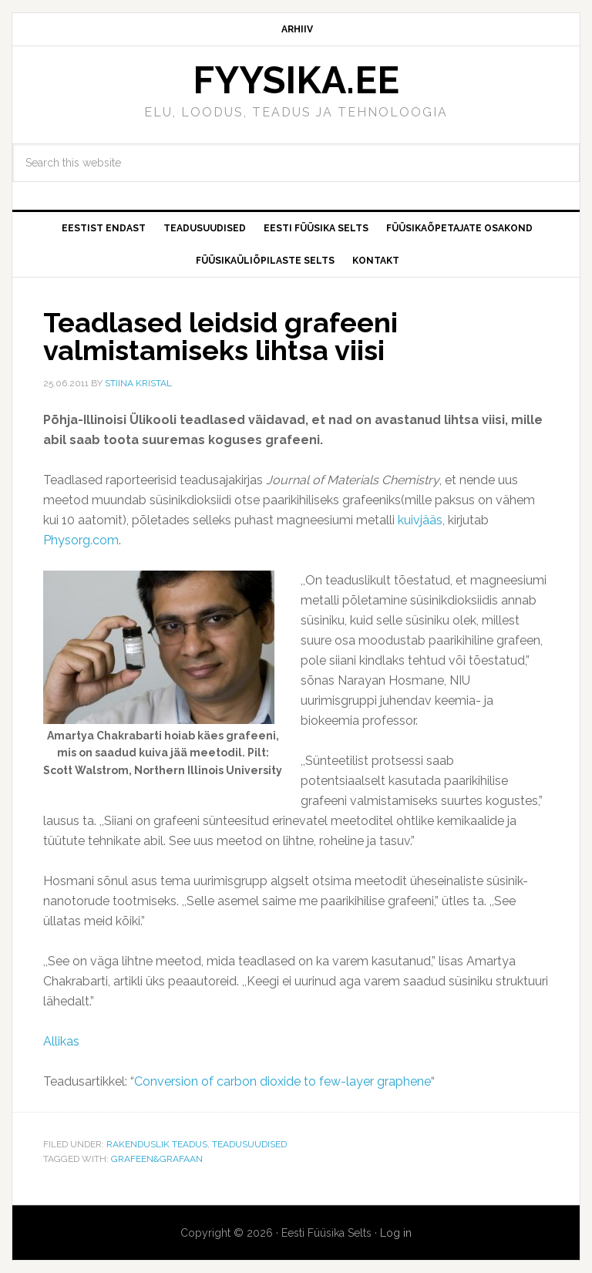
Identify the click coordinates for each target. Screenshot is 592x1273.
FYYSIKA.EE (296, 80)
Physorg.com (81, 540)
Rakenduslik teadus (156, 1144)
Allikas (61, 1041)
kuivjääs (420, 520)
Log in (396, 1233)
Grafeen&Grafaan (157, 1158)
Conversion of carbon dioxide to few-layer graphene (282, 1081)
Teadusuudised (249, 1144)
